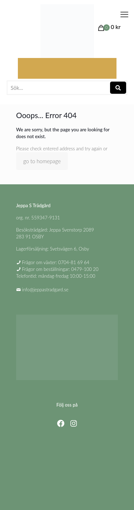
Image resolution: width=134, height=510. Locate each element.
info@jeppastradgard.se (45, 289)
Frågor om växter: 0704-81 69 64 (56, 262)
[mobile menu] (124, 14)
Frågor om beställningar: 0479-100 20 (60, 269)
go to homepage (42, 161)
